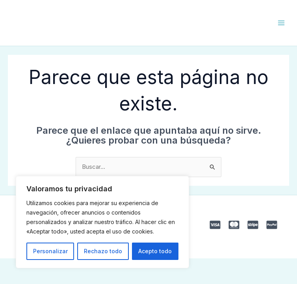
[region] (102, 222)
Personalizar (50, 251)
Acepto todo (155, 251)
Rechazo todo (103, 251)
